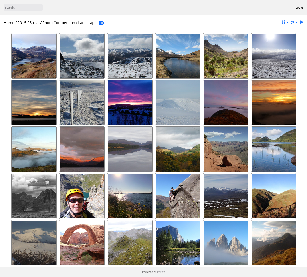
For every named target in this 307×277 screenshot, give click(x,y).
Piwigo (161, 272)
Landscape (87, 22)
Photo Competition (58, 22)
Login (299, 8)
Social (34, 22)
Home (9, 22)
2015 (22, 22)
